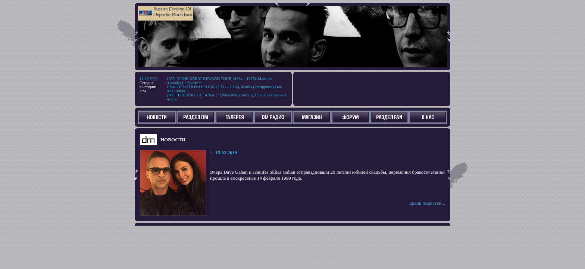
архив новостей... (427, 203)
